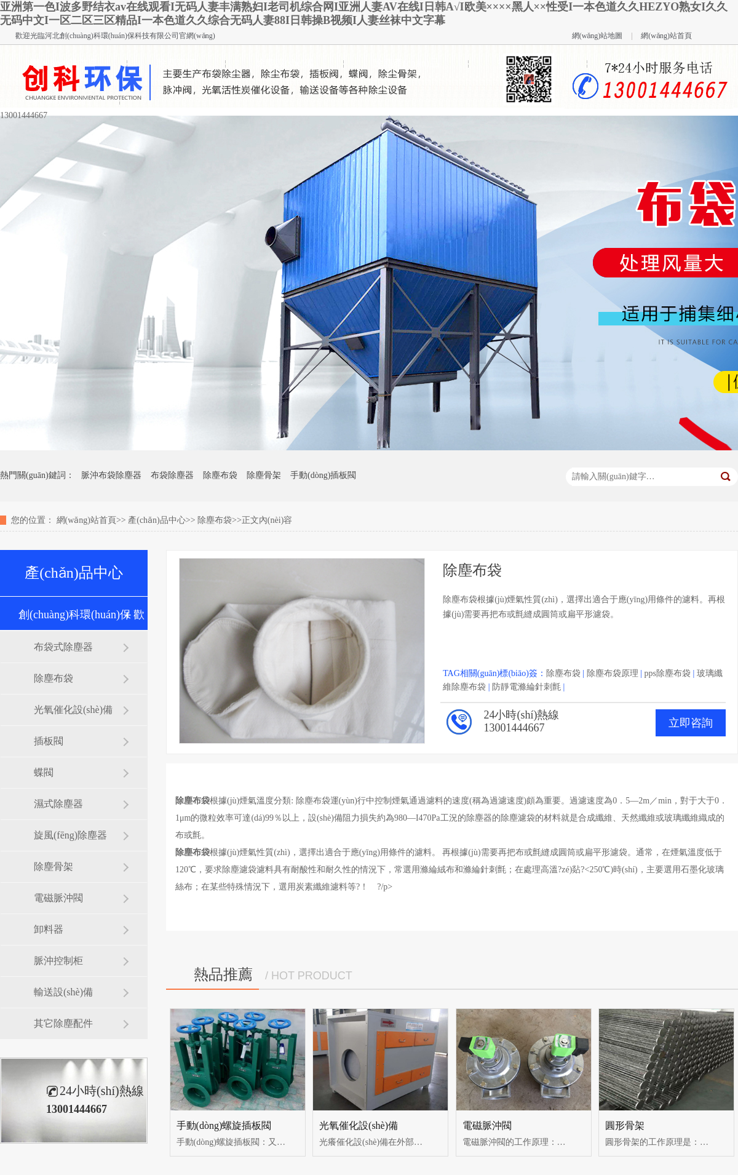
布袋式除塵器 (63, 647)
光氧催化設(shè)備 (73, 709)
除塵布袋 (220, 475)
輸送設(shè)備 (63, 992)
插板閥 (48, 741)
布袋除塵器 (172, 475)
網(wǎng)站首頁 (666, 35)
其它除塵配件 (63, 1023)
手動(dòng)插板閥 (323, 475)
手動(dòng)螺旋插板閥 (224, 1125)
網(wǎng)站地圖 (597, 35)
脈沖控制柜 (58, 960)
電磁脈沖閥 (58, 898)
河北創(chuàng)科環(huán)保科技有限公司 (112, 35)
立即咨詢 (691, 723)
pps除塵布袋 (667, 673)
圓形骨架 (625, 1125)
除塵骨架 (264, 475)
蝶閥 (44, 772)
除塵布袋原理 (612, 673)
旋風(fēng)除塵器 (70, 835)
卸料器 (48, 929)
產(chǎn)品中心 (157, 520)
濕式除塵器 (58, 804)
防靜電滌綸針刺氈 (526, 686)
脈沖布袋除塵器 (111, 475)
